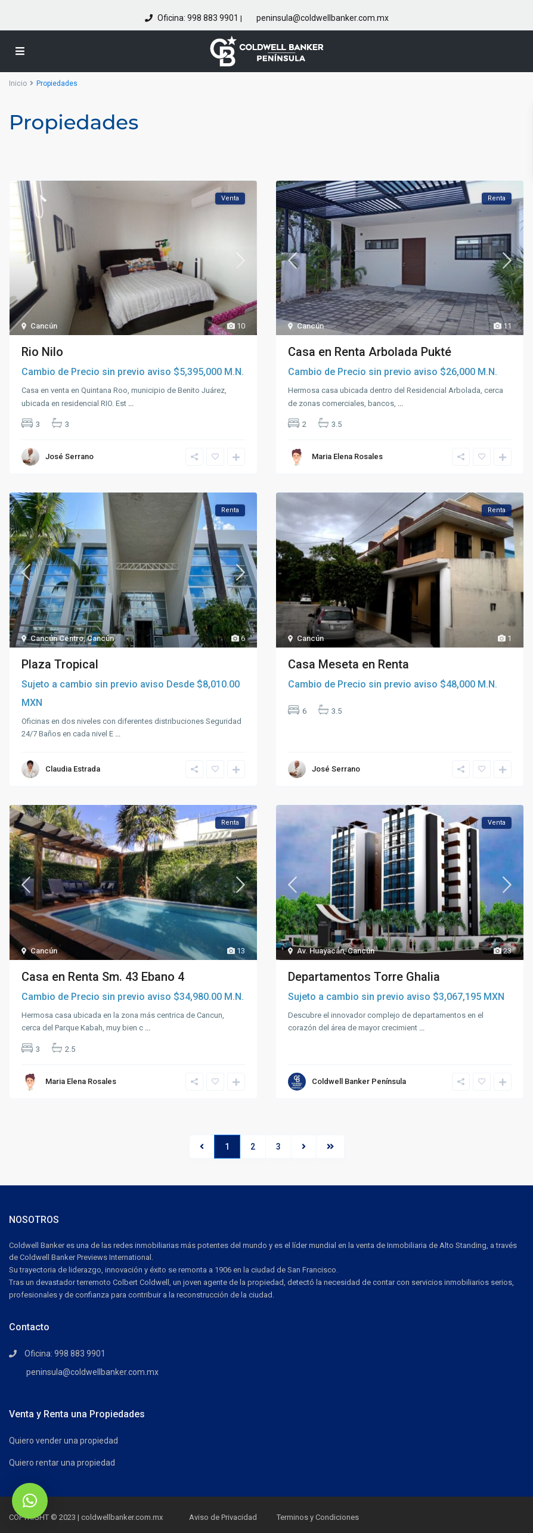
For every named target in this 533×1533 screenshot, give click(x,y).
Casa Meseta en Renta (348, 664)
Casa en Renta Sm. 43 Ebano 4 (102, 977)
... (131, 403)
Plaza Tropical (59, 664)
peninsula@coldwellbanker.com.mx (322, 18)
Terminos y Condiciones (318, 1517)
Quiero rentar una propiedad (62, 1462)
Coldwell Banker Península (359, 1081)
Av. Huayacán (320, 950)
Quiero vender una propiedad (63, 1440)
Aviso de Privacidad (223, 1517)
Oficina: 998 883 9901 (197, 18)
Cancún (43, 325)
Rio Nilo (42, 352)
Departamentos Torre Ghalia (364, 977)
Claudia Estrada (72, 768)
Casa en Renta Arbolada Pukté (369, 352)
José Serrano (69, 456)
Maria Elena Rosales (347, 456)
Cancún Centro (56, 638)
